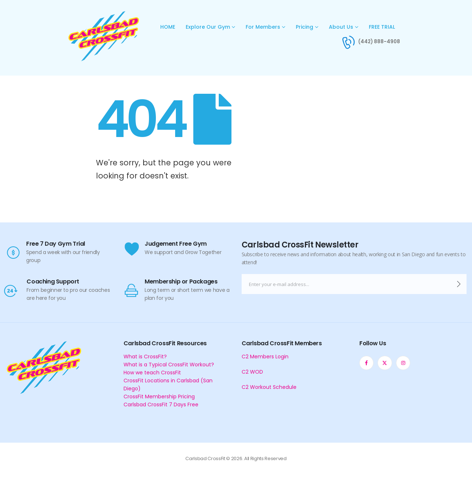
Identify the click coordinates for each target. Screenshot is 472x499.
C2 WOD (252, 371)
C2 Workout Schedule (269, 387)
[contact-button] (459, 284)
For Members (263, 27)
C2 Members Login (265, 356)
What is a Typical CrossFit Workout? (169, 364)
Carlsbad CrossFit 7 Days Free (161, 404)
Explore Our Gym (208, 27)
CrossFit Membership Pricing (159, 396)
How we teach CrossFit (152, 372)
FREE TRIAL (382, 27)
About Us (341, 27)
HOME (167, 27)
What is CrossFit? (145, 356)
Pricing (304, 27)
